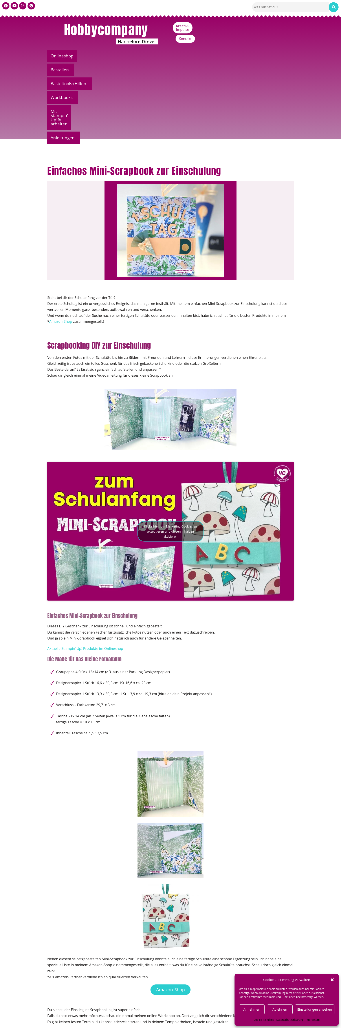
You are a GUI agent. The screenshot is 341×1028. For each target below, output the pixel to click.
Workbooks (175, 56)
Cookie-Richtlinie (264, 1020)
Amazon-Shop (60, 239)
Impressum (313, 1020)
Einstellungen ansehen (314, 1009)
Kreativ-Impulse (256, 26)
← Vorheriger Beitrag (60, 991)
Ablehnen (279, 1009)
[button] (332, 980)
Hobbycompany (106, 29)
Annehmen (251, 1009)
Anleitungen (275, 56)
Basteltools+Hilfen (134, 56)
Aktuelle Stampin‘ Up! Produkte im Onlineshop (85, 566)
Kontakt (284, 26)
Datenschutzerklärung (290, 1020)
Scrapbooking (102, 977)
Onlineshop (63, 56)
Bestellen (94, 56)
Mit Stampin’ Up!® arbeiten (226, 56)
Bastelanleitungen (77, 977)
